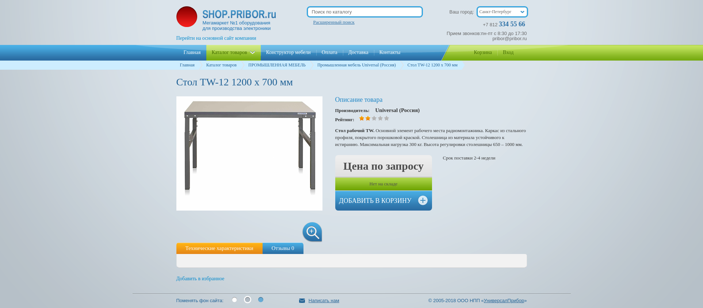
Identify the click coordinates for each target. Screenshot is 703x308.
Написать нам (319, 300)
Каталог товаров (221, 65)
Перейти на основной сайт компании (216, 38)
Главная (187, 65)
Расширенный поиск (334, 22)
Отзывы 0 (283, 248)
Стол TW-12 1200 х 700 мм (433, 65)
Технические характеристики (219, 248)
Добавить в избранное (200, 278)
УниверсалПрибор (504, 300)
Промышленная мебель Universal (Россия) (356, 65)
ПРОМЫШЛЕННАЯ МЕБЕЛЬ (277, 65)
